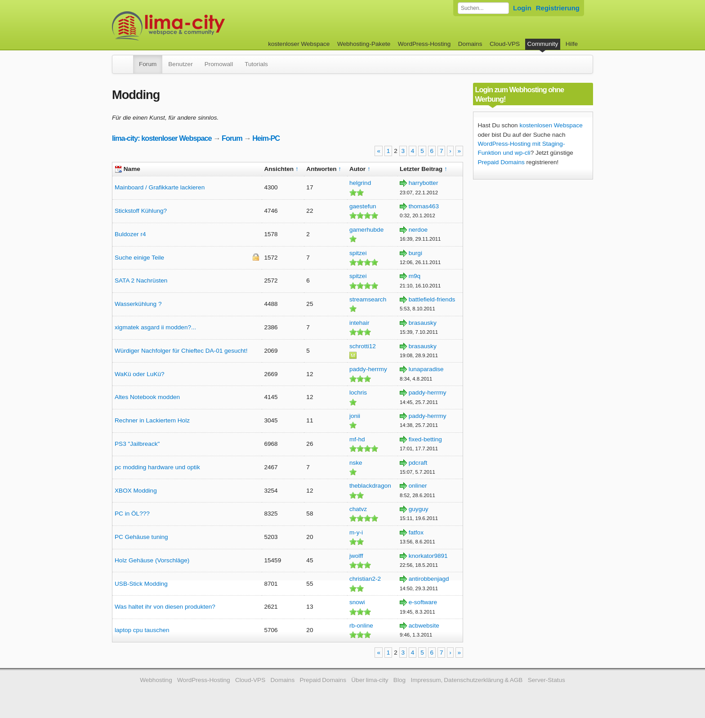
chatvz (358, 509)
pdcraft (418, 462)
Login (522, 8)
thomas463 (424, 206)
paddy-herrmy (368, 369)
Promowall (219, 64)
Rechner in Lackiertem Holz (152, 420)
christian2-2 (365, 578)
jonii (354, 416)
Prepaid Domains (501, 162)
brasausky (423, 322)
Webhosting (156, 680)
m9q (414, 276)
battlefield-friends (432, 299)
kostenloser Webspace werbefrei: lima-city (202, 25)
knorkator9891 (428, 555)
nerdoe (418, 229)
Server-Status (546, 680)
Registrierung (558, 8)
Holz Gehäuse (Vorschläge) (152, 560)
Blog (399, 680)
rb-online (361, 625)
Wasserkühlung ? (138, 304)
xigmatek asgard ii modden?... (155, 327)
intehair (359, 322)
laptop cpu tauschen (142, 630)
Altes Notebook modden (147, 397)
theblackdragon (370, 485)
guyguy (418, 509)
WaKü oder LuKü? (140, 374)
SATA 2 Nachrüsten (141, 280)
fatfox (416, 532)
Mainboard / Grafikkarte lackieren (160, 187)
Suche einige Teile (139, 257)
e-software (423, 602)
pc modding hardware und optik (157, 467)
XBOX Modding (136, 490)
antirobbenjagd (429, 578)
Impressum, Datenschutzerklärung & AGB (466, 680)
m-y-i (356, 532)
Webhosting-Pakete (363, 43)
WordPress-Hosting (424, 43)
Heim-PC (266, 138)
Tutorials (256, 64)
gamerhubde (366, 229)
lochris (358, 392)
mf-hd (357, 439)
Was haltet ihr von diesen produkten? (165, 606)
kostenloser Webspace (299, 43)
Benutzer (180, 64)
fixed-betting (425, 439)
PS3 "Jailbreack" (137, 443)
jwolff (356, 555)
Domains (470, 43)
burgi (415, 253)
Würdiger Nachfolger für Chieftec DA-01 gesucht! (181, 350)
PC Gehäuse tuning (141, 537)
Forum (147, 64)
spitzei (358, 253)
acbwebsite (424, 625)
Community (542, 43)
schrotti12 (362, 346)
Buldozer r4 (130, 234)
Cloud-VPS (505, 43)
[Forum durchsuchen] (483, 8)
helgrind (360, 183)
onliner (418, 485)
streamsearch (367, 299)
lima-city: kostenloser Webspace (162, 138)
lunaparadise (426, 369)
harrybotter (423, 183)
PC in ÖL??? (132, 513)
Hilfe (572, 43)
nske (355, 462)
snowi (357, 602)
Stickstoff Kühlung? (141, 210)
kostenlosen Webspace (550, 125)
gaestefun (362, 206)
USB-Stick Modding (141, 583)
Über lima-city (369, 680)
